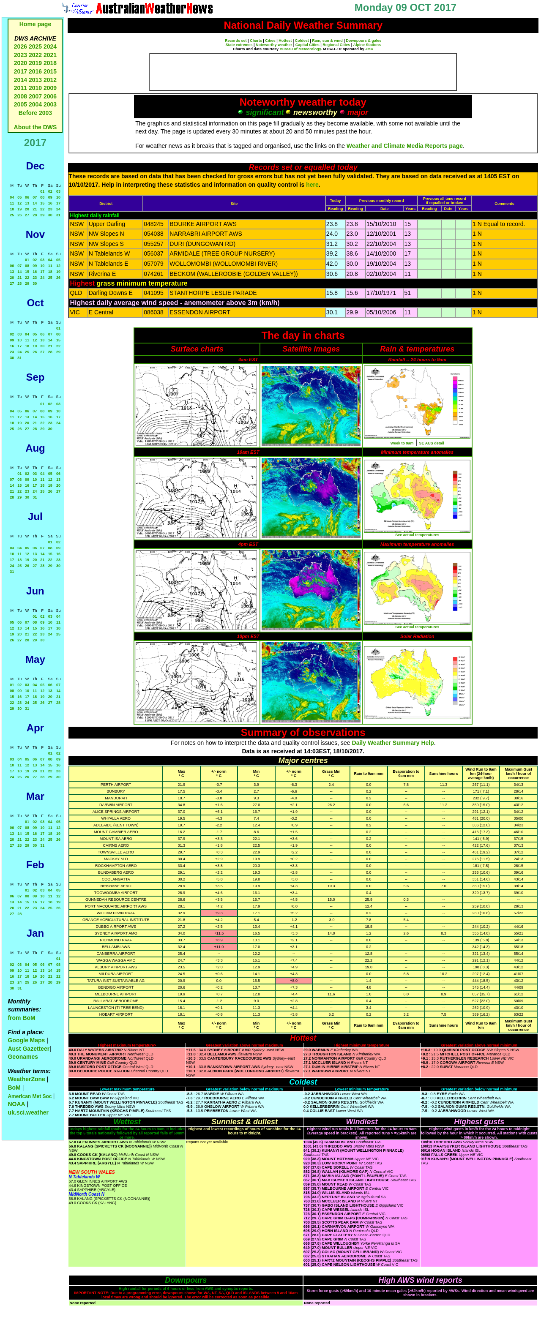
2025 (35, 46)
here (312, 184)
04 (12, 197)
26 (19, 215)
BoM (14, 1087)
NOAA (16, 1104)
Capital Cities (307, 45)
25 (12, 215)
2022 (35, 55)
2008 (20, 96)
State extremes (239, 45)
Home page (35, 24)
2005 (20, 104)
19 (19, 209)
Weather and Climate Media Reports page (405, 145)
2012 (50, 79)
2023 (20, 55)
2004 (36, 104)
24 (58, 209)
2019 (35, 63)
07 (35, 197)
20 (27, 209)
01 (42, 191)
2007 (35, 96)
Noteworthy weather (274, 45)
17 (58, 203)
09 (50, 197)
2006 (50, 96)
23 (50, 209)
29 (42, 215)
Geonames (23, 1056)
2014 (20, 79)
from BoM (21, 1017)
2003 (50, 104)
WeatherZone (26, 1079)
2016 (35, 71)
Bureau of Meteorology (300, 49)
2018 (50, 63)
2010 (35, 87)
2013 (35, 79)
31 (58, 215)
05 (19, 197)
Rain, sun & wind (327, 40)
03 (58, 191)
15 (42, 203)
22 (42, 209)
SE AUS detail (431, 443)
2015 (50, 71)
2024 (50, 46)
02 (50, 191)
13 (27, 203)
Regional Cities (336, 45)
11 (12, 203)
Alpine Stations (367, 45)
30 (50, 215)
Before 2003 (35, 112)
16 (50, 203)
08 (42, 197)
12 (19, 203)
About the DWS (35, 127)
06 (27, 197)
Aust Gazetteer (28, 1048)
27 (27, 215)
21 (35, 209)
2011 (20, 87)
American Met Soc (30, 1096)
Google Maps (26, 1040)
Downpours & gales (363, 40)
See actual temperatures (417, 535)
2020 (20, 63)
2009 (50, 87)
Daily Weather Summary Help (393, 742)
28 (35, 215)
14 (35, 203)
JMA (369, 49)
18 (12, 209)
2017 (20, 71)
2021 (50, 55)
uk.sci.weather (28, 1112)
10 (58, 197)
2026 (20, 46)
